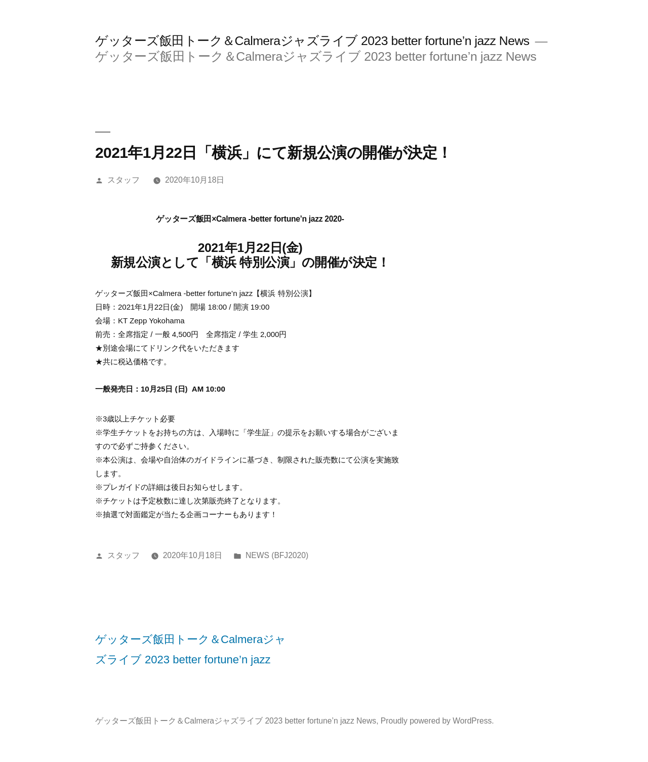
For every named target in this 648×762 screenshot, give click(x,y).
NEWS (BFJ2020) (277, 555)
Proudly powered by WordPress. (437, 720)
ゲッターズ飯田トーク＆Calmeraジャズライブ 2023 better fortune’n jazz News (312, 41)
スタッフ (123, 180)
